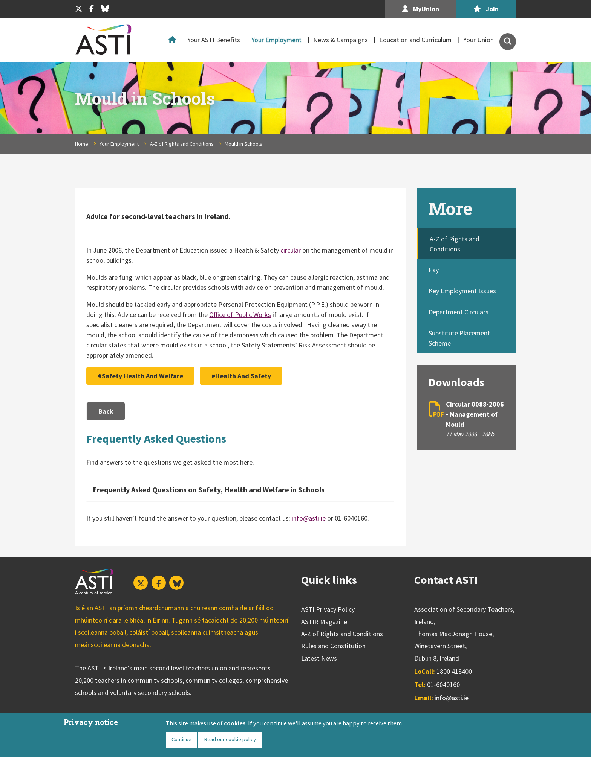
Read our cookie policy (230, 739)
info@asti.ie (309, 518)
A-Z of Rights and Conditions (182, 143)
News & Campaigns (340, 39)
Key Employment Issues (462, 290)
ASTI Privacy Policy (328, 609)
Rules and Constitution (333, 645)
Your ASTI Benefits (213, 39)
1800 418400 (454, 671)
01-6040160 (443, 684)
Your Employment (276, 39)
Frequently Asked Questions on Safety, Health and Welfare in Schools (209, 489)
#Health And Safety (241, 376)
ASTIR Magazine (324, 621)
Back (105, 411)
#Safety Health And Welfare (140, 376)
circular (290, 250)
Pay (434, 269)
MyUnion (420, 9)
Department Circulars (458, 312)
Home (174, 40)
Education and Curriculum (415, 39)
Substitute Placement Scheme (459, 338)
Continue (181, 739)
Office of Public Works (240, 314)
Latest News (319, 658)
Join (486, 9)
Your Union (478, 39)
